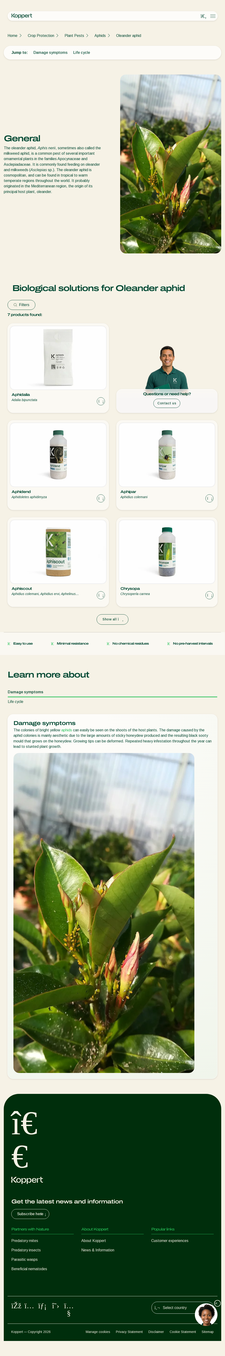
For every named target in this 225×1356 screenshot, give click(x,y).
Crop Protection (41, 36)
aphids (66, 730)
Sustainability (92, 1259)
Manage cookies (98, 1347)
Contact (88, 1269)
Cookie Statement (183, 1347)
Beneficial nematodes (29, 1269)
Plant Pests (74, 36)
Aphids (100, 36)
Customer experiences (169, 1241)
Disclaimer (156, 1347)
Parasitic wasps (24, 1259)
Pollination (19, 1297)
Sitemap (208, 1347)
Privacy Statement (129, 1347)
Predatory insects (26, 1250)
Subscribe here (32, 1214)
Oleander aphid (128, 36)
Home (12, 36)
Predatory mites (24, 1241)
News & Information (97, 1250)
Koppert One (162, 1250)
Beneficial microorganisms (32, 1278)
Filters (21, 305)
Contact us (166, 403)
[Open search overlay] (203, 16)
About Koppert (93, 1241)
